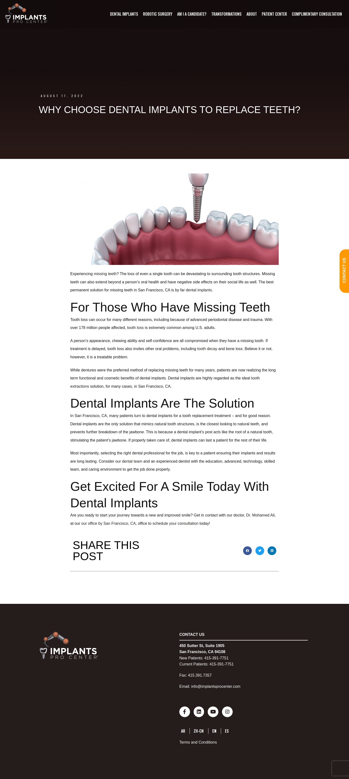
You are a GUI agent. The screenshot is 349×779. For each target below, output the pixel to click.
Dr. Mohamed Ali (260, 515)
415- (208, 658)
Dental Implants (124, 14)
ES (227, 730)
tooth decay (207, 349)
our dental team (128, 461)
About (251, 14)
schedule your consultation (175, 523)
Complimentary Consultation (317, 14)
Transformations (226, 14)
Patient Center (274, 14)
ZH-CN (199, 730)
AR (183, 730)
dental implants (199, 290)
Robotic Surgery (157, 14)
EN (214, 730)
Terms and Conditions (198, 741)
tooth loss (135, 328)
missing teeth (105, 274)
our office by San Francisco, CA (108, 523)
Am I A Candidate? (191, 14)
